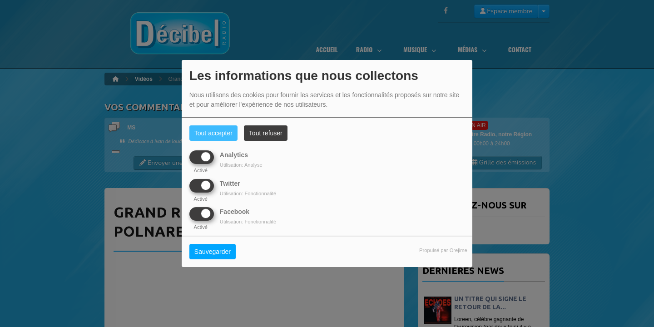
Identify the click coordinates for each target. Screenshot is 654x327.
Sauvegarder (212, 251)
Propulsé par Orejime (443, 250)
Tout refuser (265, 133)
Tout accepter (213, 133)
